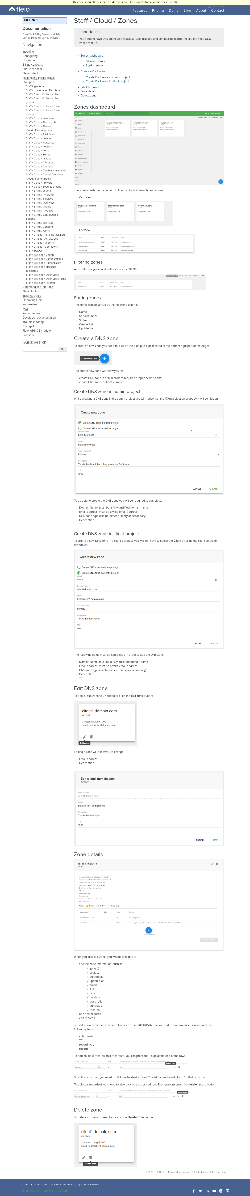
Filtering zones (95, 61)
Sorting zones (95, 65)
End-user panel (32, 69)
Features (139, 10)
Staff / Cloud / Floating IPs (41, 122)
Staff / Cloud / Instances (40, 118)
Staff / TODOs (34, 251)
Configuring (30, 56)
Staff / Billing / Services (39, 198)
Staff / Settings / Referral (40, 283)
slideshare (227, 1191)
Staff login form (35, 86)
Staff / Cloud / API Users (40, 162)
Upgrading (29, 60)
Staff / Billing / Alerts (38, 231)
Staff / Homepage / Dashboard (44, 90)
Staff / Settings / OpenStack (42, 275)
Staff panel (29, 82)
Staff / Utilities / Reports (40, 243)
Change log (30, 326)
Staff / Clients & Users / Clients (44, 106)
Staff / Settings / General (40, 255)
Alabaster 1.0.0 (206, 1172)
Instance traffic (32, 295)
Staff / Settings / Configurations (44, 259)
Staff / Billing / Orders (38, 206)
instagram (220, 1191)
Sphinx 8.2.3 (188, 1172)
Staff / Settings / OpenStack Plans (46, 279)
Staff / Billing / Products (39, 210)
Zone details (89, 91)
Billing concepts (33, 64)
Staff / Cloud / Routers (39, 146)
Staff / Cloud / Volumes (39, 138)
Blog (187, 10)
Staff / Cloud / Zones (38, 154)
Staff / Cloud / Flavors (38, 126)
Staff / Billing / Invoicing (40, 194)
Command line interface (38, 287)
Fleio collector (32, 73)
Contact (217, 10)
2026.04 (172, 2)
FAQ (25, 308)
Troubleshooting (33, 322)
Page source (222, 1172)
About (201, 10)
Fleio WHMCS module (37, 330)
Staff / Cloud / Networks (40, 142)
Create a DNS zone (93, 71)
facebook (193, 1191)
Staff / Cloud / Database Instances (46, 170)
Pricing (158, 10)
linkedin (207, 1191)
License (48, 1191)
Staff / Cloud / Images (38, 158)
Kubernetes (30, 304)
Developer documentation (39, 317)
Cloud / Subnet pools (38, 179)
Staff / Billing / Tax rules (39, 223)
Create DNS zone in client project (107, 81)
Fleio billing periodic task (39, 78)
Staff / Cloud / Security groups (43, 186)
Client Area (216, 7)
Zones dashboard (92, 55)
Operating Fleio (33, 300)
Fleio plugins (31, 291)
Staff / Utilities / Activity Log (42, 239)
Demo (174, 10)
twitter (200, 1191)
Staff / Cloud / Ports (37, 150)
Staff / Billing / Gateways (40, 202)
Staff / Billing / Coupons (39, 227)
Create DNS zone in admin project (108, 77)
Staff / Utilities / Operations (42, 247)
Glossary (28, 335)
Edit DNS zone (90, 87)
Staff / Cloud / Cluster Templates (45, 174)
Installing (28, 51)
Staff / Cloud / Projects (39, 182)
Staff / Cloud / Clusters (39, 166)
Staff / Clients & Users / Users (43, 94)
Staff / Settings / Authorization (43, 263)
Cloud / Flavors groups (39, 130)
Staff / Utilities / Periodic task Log (45, 235)
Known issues (31, 313)
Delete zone (89, 95)
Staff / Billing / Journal (38, 190)
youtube (214, 1191)
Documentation (37, 29)
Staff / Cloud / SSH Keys (40, 134)
